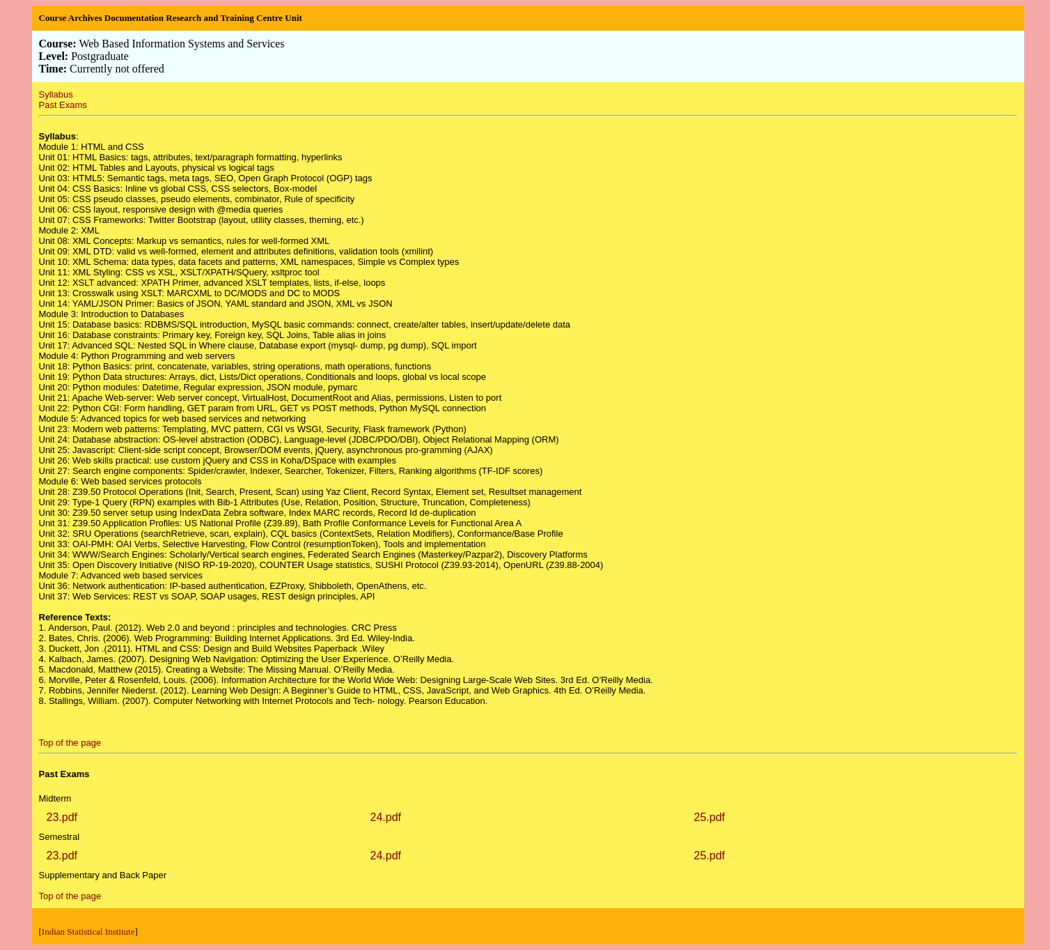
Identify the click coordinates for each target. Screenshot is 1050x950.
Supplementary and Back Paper (103, 875)
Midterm (55, 798)
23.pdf (62, 817)
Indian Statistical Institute (88, 931)
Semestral (59, 837)
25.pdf (709, 817)
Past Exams (63, 105)
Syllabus (56, 94)
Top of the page (70, 742)
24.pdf (385, 817)
